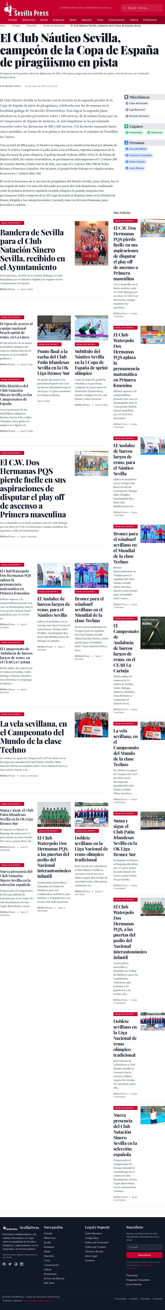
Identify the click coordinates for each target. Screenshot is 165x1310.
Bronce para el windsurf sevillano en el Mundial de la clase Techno (89, 609)
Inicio (2, 25)
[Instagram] (15, 1264)
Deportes (87, 19)
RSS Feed (49, 1283)
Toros (100, 19)
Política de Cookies (95, 1247)
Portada (12, 19)
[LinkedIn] (21, 1264)
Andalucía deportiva (53, 25)
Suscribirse (144, 1255)
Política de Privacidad (96, 1242)
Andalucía (58, 19)
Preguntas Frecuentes (138, 1280)
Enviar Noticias (134, 1284)
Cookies (133, 1298)
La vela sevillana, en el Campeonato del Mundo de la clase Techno (126, 747)
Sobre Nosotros (93, 1233)
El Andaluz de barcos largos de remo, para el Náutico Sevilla (53, 607)
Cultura (134, 19)
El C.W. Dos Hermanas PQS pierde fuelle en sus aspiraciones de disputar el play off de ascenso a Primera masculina (125, 253)
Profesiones (150, 19)
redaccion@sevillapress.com (38, 1300)
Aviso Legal (91, 1256)
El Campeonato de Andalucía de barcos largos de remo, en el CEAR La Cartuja (16, 655)
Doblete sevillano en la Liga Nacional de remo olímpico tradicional (91, 849)
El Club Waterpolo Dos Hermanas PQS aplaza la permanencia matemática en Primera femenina (15, 582)
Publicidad (131, 1275)
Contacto (90, 1260)
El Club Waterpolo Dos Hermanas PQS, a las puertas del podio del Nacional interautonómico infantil (54, 857)
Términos (145, 1298)
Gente (72, 19)
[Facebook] (4, 1264)
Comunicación (117, 19)
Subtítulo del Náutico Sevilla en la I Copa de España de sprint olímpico (91, 362)
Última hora (28, 19)
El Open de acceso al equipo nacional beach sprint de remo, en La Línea (16, 330)
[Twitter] (10, 1264)
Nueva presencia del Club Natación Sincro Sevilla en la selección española (16, 878)
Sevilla (44, 19)
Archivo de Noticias (54, 1278)
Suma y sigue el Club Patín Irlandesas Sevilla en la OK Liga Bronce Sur (16, 817)
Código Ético (92, 1238)
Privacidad (120, 1298)
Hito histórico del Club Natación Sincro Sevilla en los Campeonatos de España (16, 394)
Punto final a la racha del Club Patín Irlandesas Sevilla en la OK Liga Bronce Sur (53, 362)
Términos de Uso (94, 1251)
